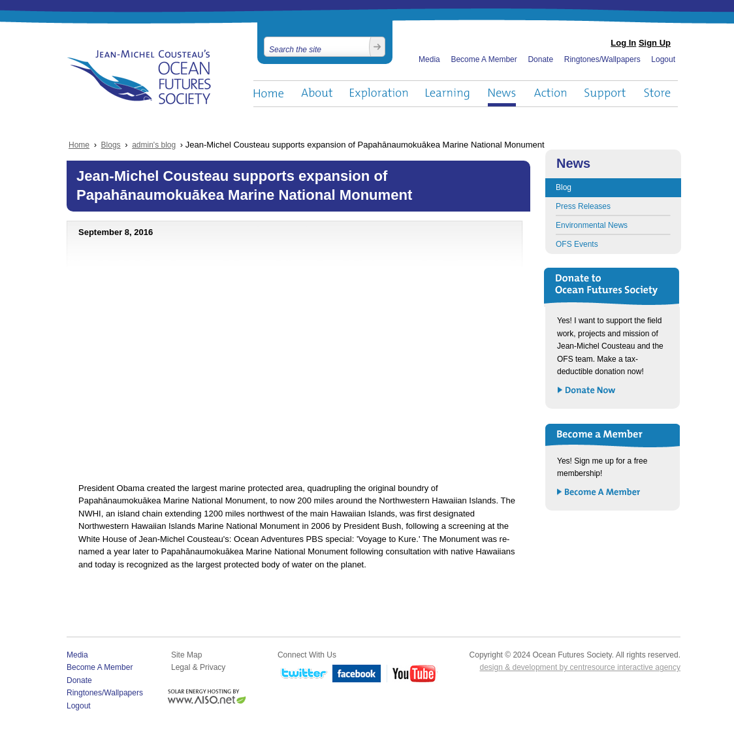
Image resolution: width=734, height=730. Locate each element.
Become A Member (484, 59)
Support (605, 93)
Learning (448, 93)
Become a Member (599, 492)
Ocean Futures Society (139, 77)
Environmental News (592, 225)
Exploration (379, 93)
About (316, 93)
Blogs (111, 145)
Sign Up (655, 43)
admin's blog (154, 145)
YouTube (412, 674)
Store (658, 93)
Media (429, 59)
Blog (563, 187)
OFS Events (577, 244)
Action (550, 93)
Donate (540, 59)
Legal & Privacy (198, 667)
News (502, 93)
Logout (663, 59)
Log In (623, 43)
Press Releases (583, 206)
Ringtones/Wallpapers (602, 59)
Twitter (302, 674)
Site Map (186, 654)
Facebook (356, 674)
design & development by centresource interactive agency (579, 667)
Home (268, 93)
